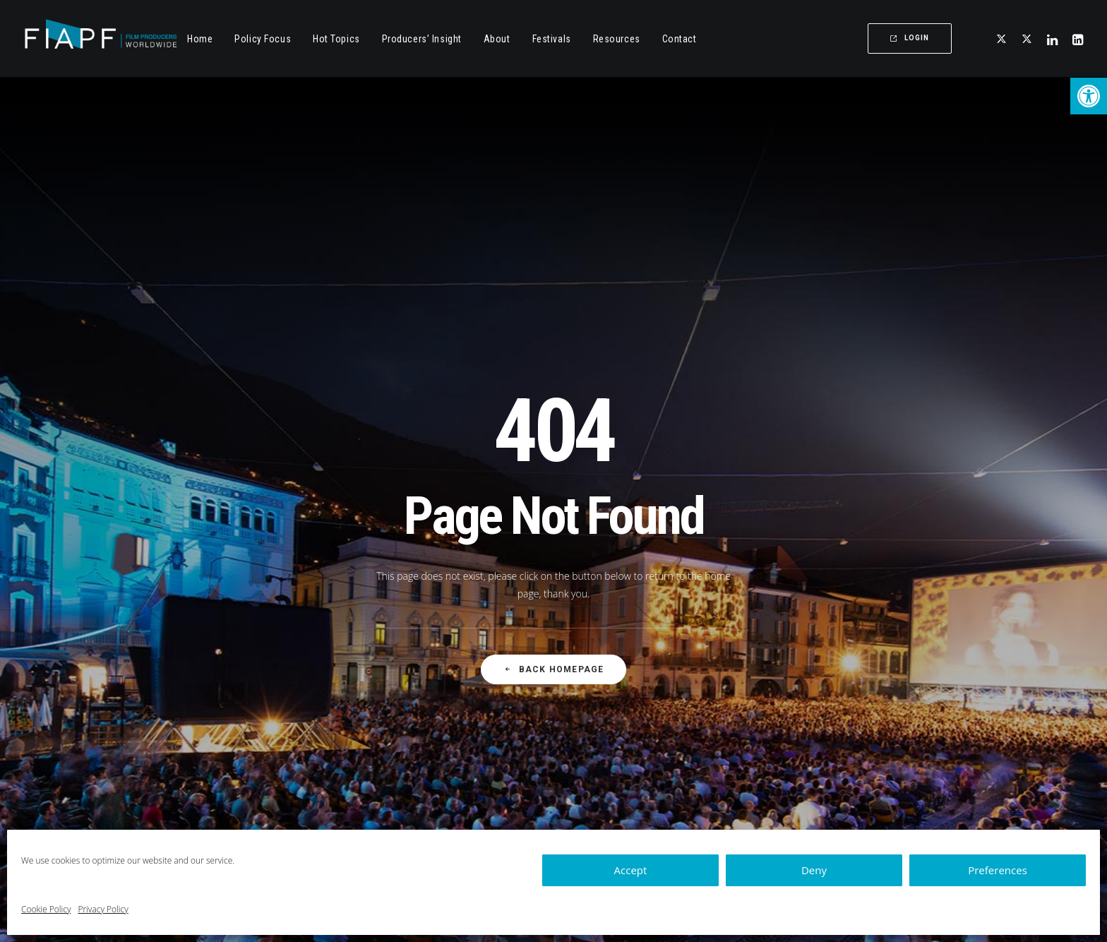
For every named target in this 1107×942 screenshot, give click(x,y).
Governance (635, 761)
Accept (630, 870)
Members (630, 737)
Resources (616, 38)
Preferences (997, 870)
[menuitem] (199, 38)
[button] (1088, 96)
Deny (814, 870)
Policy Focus (423, 713)
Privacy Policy (103, 909)
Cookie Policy (46, 909)
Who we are (635, 712)
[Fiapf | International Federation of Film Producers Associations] (100, 38)
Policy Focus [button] (262, 38)
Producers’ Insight (422, 38)
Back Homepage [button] (553, 453)
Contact (679, 38)
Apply (621, 785)
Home (200, 38)
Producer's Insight (437, 761)
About (497, 38)
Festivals (551, 38)
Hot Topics (336, 38)
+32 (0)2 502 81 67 (829, 708)
